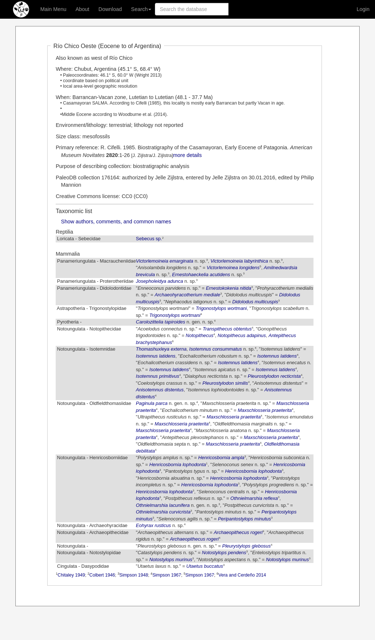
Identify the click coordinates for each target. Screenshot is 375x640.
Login (363, 9)
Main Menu (53, 9)
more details (187, 155)
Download (110, 9)
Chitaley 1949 (71, 575)
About (82, 9)
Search (141, 9)
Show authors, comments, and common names (116, 221)
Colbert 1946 (102, 575)
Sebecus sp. (149, 238)
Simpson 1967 (166, 575)
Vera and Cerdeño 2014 (242, 575)
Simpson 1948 (133, 575)
